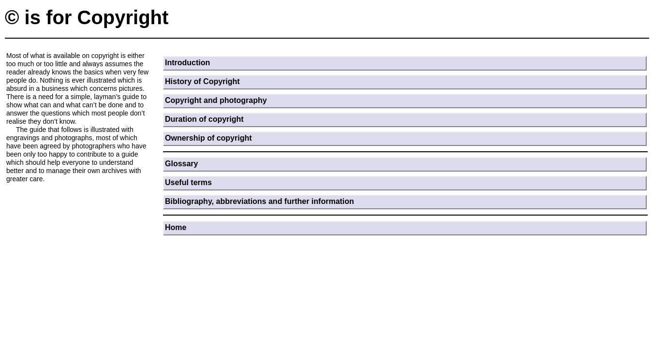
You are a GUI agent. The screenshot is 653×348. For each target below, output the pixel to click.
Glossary (181, 164)
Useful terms (188, 182)
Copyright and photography (216, 100)
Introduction (187, 62)
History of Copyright (202, 81)
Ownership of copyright (208, 138)
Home (175, 227)
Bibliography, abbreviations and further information (259, 201)
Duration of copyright (204, 119)
